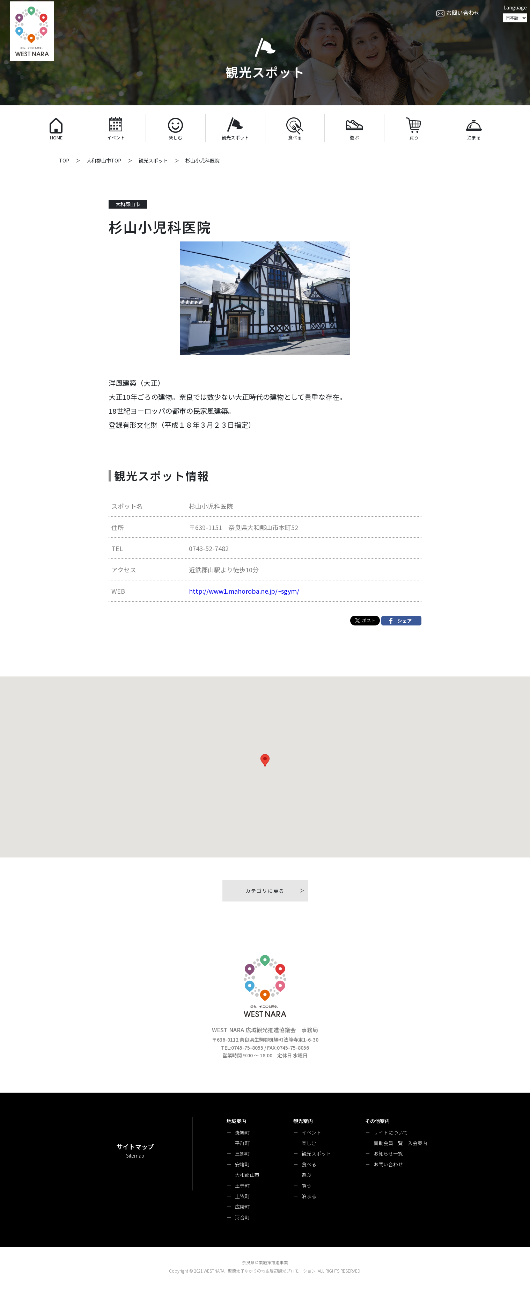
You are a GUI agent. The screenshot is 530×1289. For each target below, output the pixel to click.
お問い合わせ (388, 1164)
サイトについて (391, 1132)
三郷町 (242, 1153)
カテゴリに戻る (265, 890)
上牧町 (242, 1196)
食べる (309, 1164)
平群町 (242, 1142)
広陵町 (242, 1206)
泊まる (309, 1196)
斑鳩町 (242, 1132)
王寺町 (242, 1185)
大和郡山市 (247, 1174)
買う (306, 1185)
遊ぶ (306, 1174)
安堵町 (242, 1164)
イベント (311, 1132)
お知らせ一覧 (388, 1153)
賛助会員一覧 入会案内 (400, 1142)
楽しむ (309, 1142)
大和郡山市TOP (104, 160)
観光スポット (153, 160)
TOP (64, 160)
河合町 (242, 1217)
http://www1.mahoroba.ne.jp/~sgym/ (244, 590)
